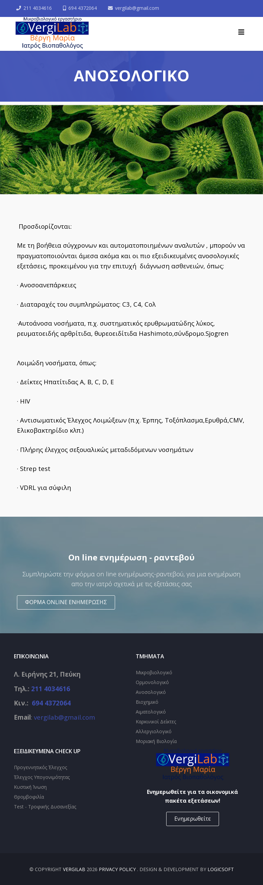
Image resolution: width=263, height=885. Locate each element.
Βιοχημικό (147, 702)
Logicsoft (220, 869)
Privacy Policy (118, 869)
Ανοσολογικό (151, 692)
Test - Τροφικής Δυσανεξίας (45, 806)
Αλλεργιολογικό (154, 731)
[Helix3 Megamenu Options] (241, 32)
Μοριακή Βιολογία (156, 741)
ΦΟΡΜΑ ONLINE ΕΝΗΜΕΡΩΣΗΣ (66, 602)
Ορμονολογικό (152, 682)
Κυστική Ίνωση (30, 787)
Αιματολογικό (151, 711)
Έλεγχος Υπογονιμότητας (42, 777)
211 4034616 (38, 8)
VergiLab (74, 869)
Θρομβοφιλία (29, 797)
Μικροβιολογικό (154, 672)
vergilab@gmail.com (137, 8)
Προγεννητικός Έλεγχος (40, 767)
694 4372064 (83, 8)
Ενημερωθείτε (192, 818)
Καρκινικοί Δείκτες (156, 721)
